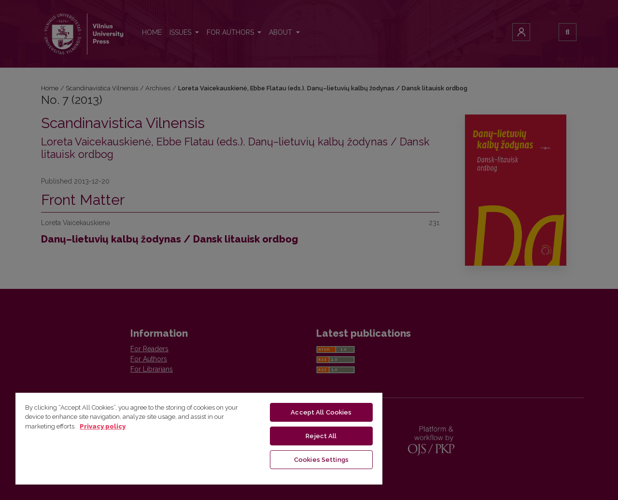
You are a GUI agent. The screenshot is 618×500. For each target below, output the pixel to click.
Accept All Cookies (321, 412)
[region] (198, 438)
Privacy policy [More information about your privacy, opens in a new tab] (103, 426)
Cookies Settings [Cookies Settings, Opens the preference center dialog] (321, 459)
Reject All (321, 436)
